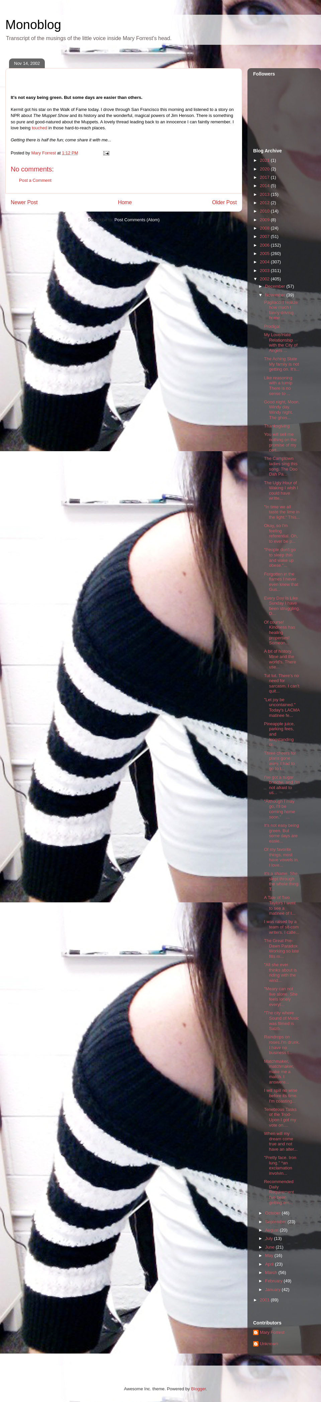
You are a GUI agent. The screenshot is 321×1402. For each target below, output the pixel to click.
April (270, 1264)
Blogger (198, 1388)
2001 (265, 1299)
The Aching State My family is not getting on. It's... (281, 364)
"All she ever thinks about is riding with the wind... (280, 972)
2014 (265, 185)
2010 (265, 211)
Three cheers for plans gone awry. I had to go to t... (280, 761)
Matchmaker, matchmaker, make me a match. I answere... (279, 1072)
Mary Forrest (272, 1332)
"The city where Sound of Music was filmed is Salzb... (281, 1020)
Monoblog (33, 25)
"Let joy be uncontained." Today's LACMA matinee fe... (281, 707)
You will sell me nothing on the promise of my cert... (280, 442)
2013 (265, 194)
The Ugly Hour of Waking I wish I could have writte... (281, 490)
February (274, 1280)
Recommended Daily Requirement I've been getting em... (279, 1192)
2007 (265, 236)
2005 (265, 253)
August (272, 1230)
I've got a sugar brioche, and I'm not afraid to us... (282, 785)
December (276, 286)
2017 (265, 177)
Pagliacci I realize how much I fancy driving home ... (281, 310)
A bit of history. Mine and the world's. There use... (280, 659)
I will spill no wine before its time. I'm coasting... (280, 1095)
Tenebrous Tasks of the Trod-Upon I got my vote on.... (280, 1117)
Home (125, 202)
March (272, 1272)
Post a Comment (35, 180)
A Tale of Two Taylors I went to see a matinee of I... (279, 905)
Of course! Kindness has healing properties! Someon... (279, 632)
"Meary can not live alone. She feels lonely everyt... (280, 996)
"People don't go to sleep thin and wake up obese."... (280, 557)
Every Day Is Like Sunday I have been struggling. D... (282, 606)
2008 (265, 228)
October (273, 1213)
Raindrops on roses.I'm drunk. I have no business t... (282, 1044)
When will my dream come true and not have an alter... (280, 1141)
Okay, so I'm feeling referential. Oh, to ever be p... (281, 533)
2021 (265, 160)
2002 (265, 278)
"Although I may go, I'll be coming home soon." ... (279, 809)
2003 (265, 270)
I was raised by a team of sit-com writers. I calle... (281, 926)
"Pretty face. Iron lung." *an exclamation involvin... (280, 1165)
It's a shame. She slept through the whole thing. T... (281, 881)
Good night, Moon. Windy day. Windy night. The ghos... (282, 409)
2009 (265, 219)
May (270, 1255)
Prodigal (272, 326)
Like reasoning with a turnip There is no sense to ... (278, 385)
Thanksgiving (277, 425)
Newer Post (24, 202)
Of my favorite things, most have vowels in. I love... (281, 857)
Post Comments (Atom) (136, 219)
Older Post (224, 202)
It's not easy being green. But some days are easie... (281, 833)
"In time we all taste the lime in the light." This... (282, 512)
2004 (265, 261)
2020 (265, 168)
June (270, 1247)
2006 (265, 245)
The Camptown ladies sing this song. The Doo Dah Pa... (280, 466)
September (276, 1221)
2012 (265, 202)
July (269, 1238)
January (273, 1289)
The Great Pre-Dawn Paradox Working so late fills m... (281, 948)
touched (39, 127)
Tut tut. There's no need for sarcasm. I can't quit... (281, 683)
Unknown (269, 1343)
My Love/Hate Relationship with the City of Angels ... (280, 342)
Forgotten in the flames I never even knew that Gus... (281, 581)
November (276, 294)
